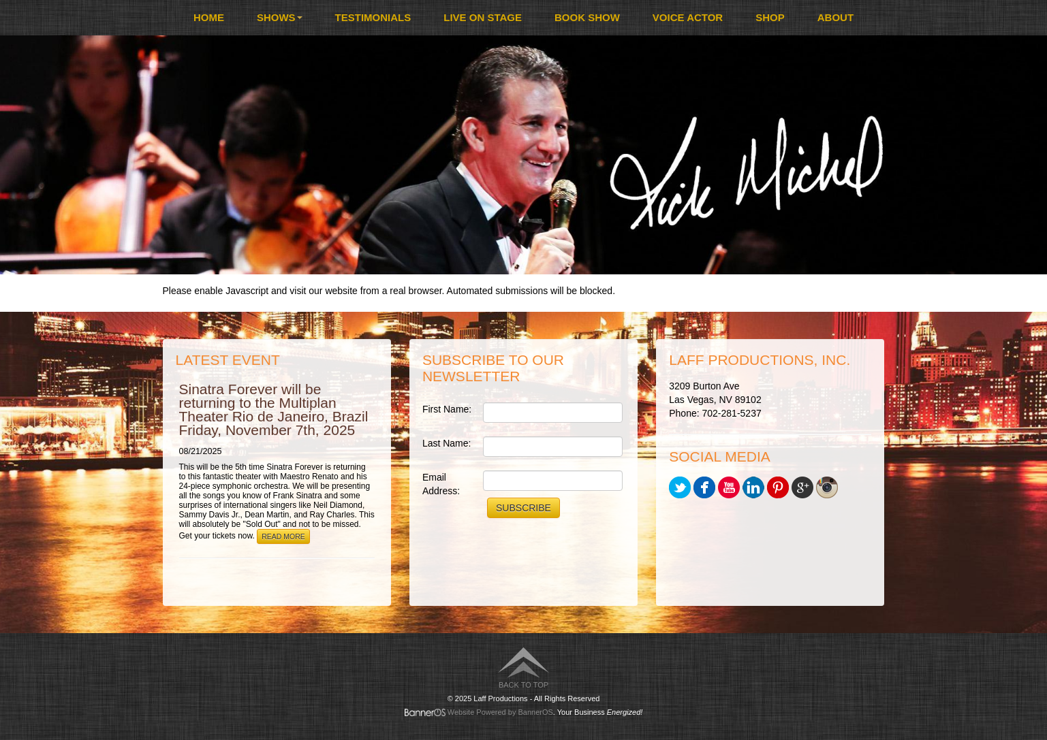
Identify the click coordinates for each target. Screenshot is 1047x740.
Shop (770, 17)
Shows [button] (279, 17)
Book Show (587, 17)
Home (208, 17)
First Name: (446, 409)
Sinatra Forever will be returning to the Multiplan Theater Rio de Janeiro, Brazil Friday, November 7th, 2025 (274, 409)
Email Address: (441, 484)
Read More (283, 536)
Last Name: (446, 443)
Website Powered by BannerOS (500, 712)
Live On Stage (482, 17)
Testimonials (373, 17)
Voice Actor (688, 17)
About (835, 17)
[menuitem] (208, 17)
